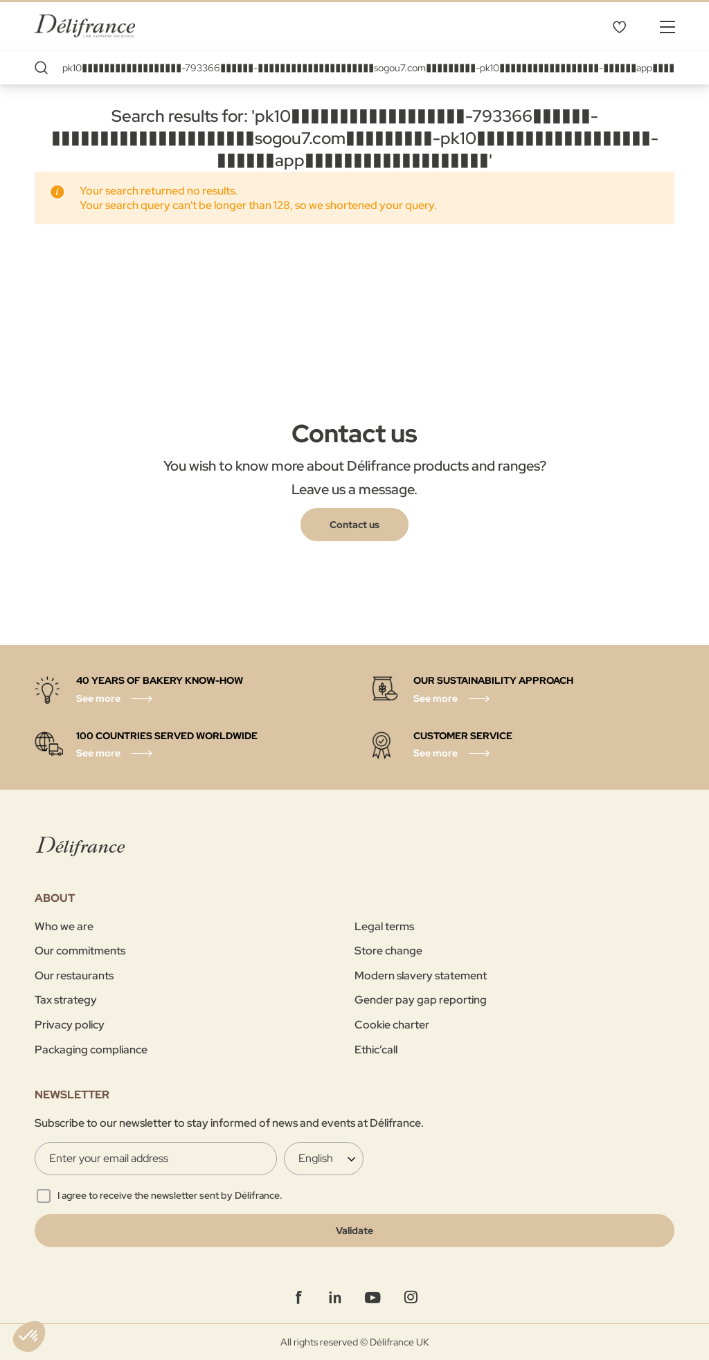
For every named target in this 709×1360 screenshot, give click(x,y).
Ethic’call (375, 1049)
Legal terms (384, 926)
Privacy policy (70, 1024)
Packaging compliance (91, 1049)
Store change (388, 950)
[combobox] (354, 67)
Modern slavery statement (420, 975)
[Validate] (354, 1230)
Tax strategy (66, 999)
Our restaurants (74, 975)
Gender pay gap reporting (420, 999)
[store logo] (85, 26)
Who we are (64, 926)
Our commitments (80, 950)
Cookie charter (391, 1024)
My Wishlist (619, 26)
